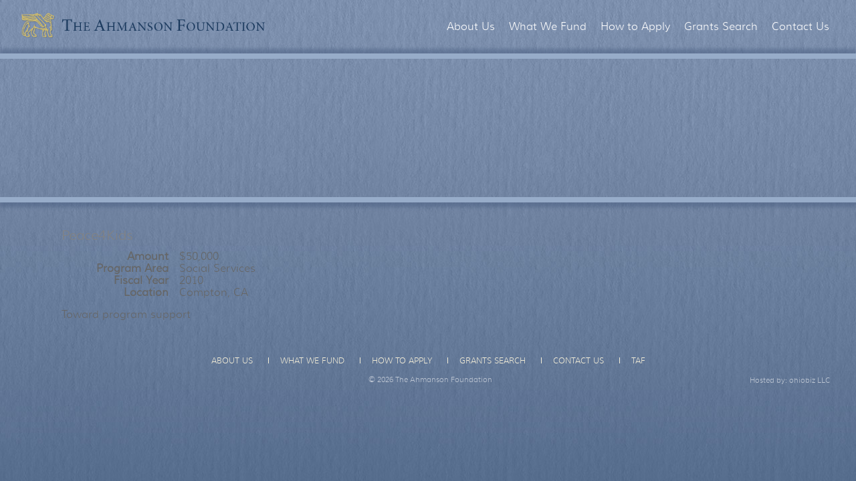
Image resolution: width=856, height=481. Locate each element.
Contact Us (800, 26)
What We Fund (547, 26)
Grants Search (721, 26)
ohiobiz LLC (810, 380)
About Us (471, 26)
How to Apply (635, 26)
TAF (638, 361)
